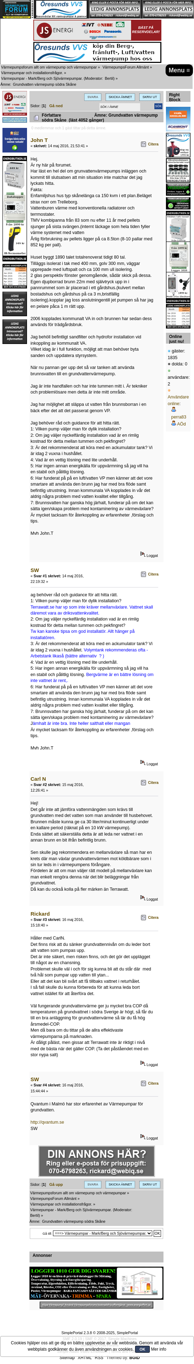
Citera (153, 144)
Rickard (40, 914)
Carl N (38, 779)
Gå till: (47, 1233)
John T (39, 140)
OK (143, 1349)
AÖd (181, 424)
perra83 (178, 417)
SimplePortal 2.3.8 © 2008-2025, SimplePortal (99, 1333)
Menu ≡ (179, 70)
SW (35, 570)
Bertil (109, 78)
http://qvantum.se (47, 1122)
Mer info (158, 1349)
